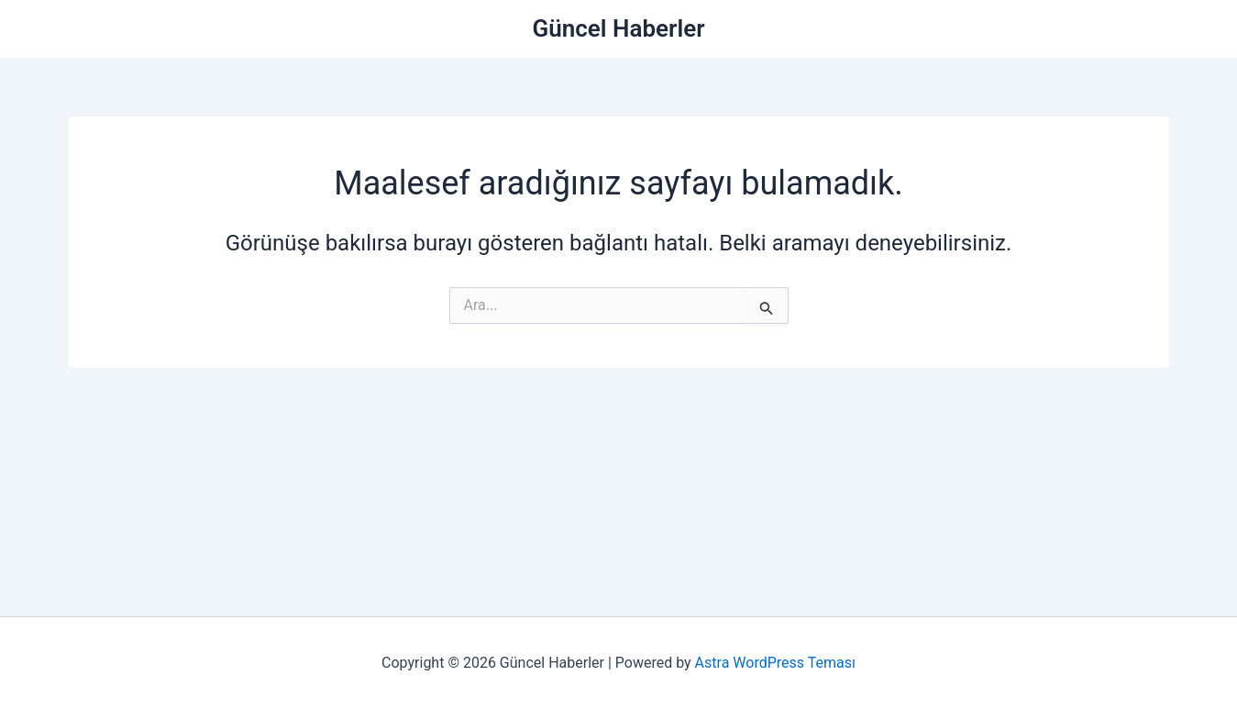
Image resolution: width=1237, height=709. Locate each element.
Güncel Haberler (619, 28)
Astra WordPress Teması (775, 662)
